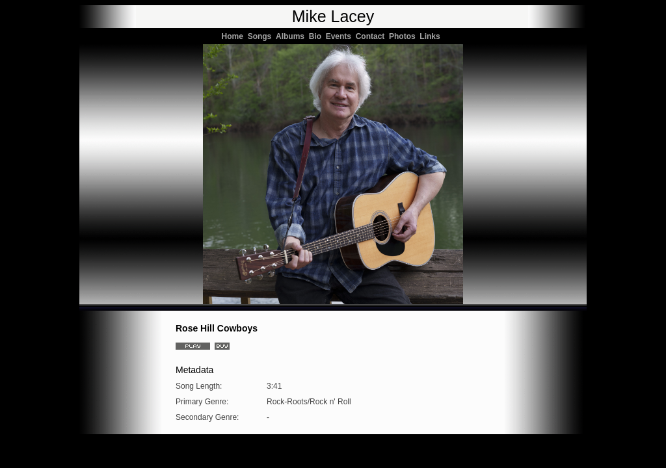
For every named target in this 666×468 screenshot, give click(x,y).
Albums (292, 36)
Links (432, 36)
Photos (404, 36)
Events (341, 36)
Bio (317, 36)
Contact (372, 36)
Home (235, 36)
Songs (262, 36)
